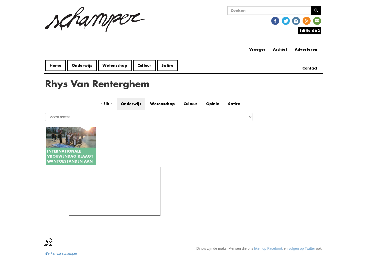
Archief (280, 49)
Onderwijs (82, 65)
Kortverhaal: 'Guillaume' (97, 210)
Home (55, 65)
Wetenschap (115, 65)
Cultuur (144, 65)
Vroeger (257, 49)
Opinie (212, 103)
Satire (167, 65)
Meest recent (114, 182)
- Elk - (106, 103)
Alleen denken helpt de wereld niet (106, 204)
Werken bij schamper (60, 253)
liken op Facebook (268, 248)
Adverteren (306, 49)
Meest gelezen (85, 182)
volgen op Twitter (302, 248)
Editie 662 (310, 30)
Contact (309, 68)
